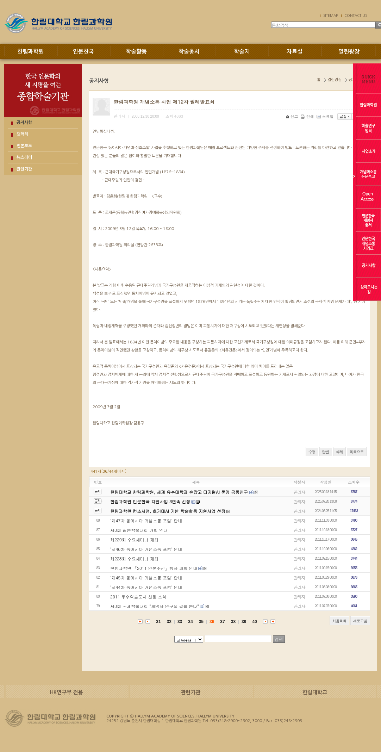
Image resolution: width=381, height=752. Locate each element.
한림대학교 (314, 692)
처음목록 (339, 620)
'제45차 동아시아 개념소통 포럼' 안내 (146, 577)
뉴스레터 (24, 157)
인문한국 (83, 51)
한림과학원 (30, 51)
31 (158, 621)
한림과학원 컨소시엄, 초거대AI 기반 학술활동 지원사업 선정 (167, 511)
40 (254, 621)
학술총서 (189, 51)
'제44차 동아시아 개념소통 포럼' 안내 (146, 587)
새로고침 (360, 620)
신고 (292, 116)
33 (179, 621)
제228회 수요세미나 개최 (134, 558)
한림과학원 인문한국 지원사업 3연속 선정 (150, 501)
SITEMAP (330, 15)
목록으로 (357, 451)
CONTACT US (355, 15)
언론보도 (24, 146)
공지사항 (24, 122)
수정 (312, 451)
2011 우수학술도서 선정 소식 (138, 596)
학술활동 (136, 51)
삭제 (339, 451)
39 (244, 621)
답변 (325, 451)
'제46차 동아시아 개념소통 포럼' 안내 (146, 549)
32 (169, 621)
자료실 (294, 51)
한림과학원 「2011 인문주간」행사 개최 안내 (154, 568)
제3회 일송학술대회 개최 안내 (139, 530)
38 (233, 621)
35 (201, 621)
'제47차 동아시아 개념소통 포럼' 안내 (146, 520)
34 (190, 621)
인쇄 (308, 116)
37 (222, 621)
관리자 (299, 492)
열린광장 (349, 51)
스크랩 (326, 116)
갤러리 (22, 134)
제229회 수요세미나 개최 (134, 539)
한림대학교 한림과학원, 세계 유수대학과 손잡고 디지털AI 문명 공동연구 (179, 492)
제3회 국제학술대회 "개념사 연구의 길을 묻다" (154, 606)
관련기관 (24, 169)
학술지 (242, 51)
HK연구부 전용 (66, 692)
